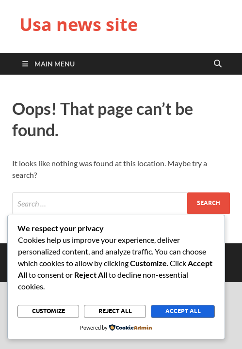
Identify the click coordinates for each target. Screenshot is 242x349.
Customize (48, 311)
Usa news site (78, 24)
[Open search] (217, 64)
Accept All (183, 311)
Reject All (115, 311)
